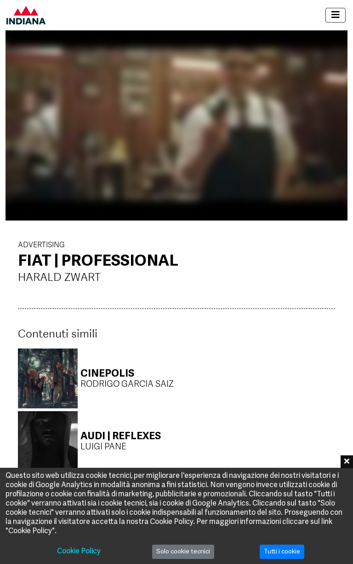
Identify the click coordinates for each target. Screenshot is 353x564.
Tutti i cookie (282, 552)
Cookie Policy (79, 551)
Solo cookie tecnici (183, 552)
